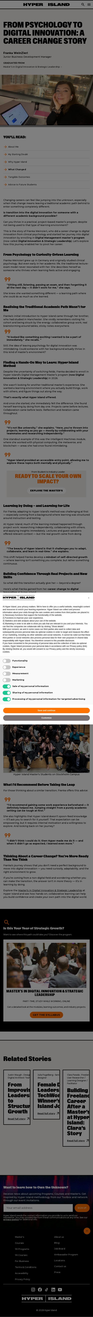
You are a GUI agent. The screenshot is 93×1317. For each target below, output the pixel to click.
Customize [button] (46, 718)
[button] (88, 598)
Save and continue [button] (46, 710)
